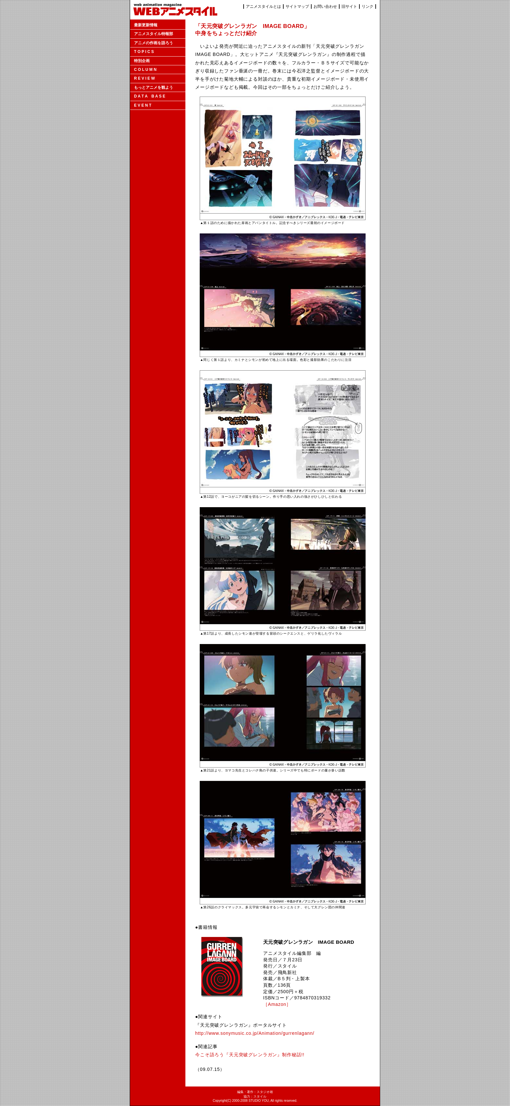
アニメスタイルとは (263, 6)
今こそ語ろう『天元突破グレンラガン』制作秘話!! (249, 1054)
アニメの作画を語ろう (153, 43)
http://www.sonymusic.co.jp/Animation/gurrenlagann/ (255, 1033)
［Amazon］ (277, 1004)
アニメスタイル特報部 (153, 34)
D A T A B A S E (149, 96)
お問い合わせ (325, 6)
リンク (367, 6)
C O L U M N (145, 69)
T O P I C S (144, 51)
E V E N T (142, 105)
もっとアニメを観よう (153, 87)
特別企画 (142, 61)
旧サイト (349, 6)
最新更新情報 (145, 25)
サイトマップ (297, 6)
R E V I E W (144, 78)
